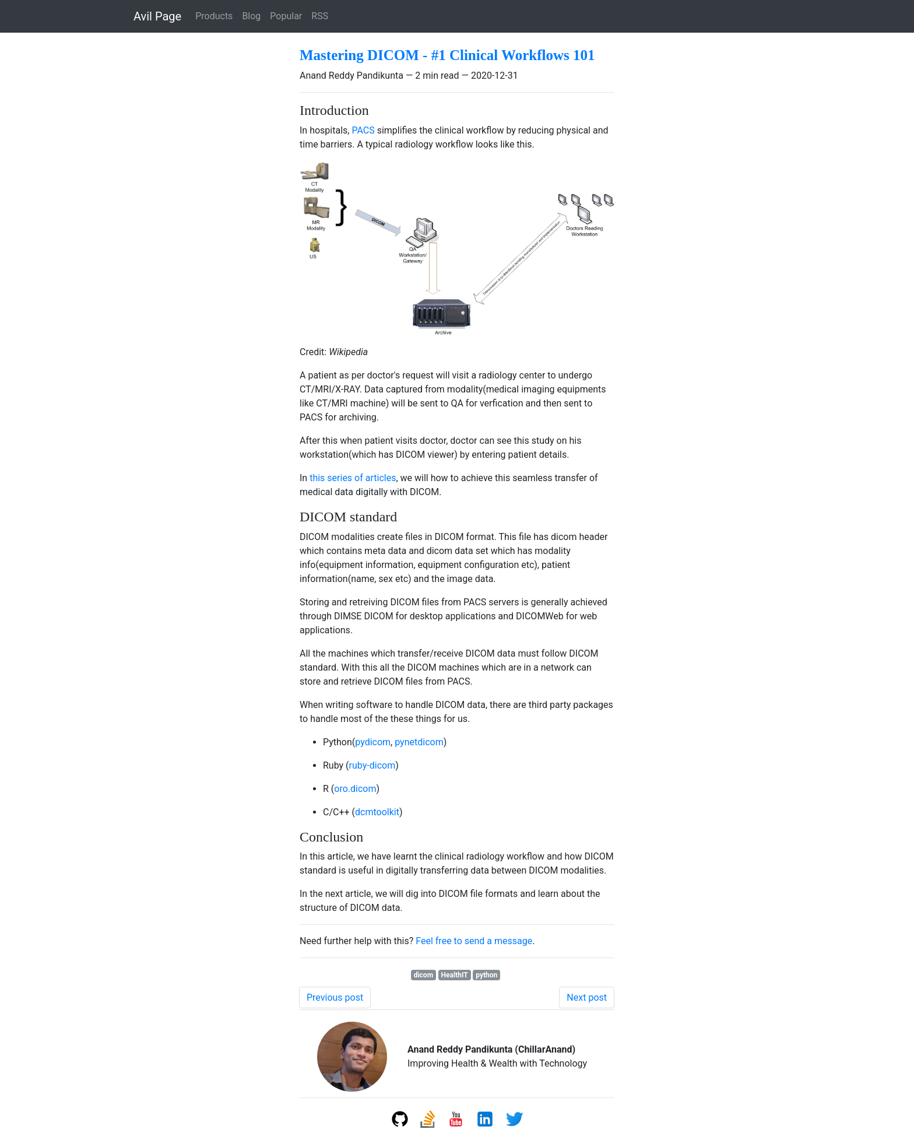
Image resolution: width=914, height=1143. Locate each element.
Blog (251, 16)
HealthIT (454, 975)
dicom (423, 975)
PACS (362, 130)
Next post (587, 997)
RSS (319, 16)
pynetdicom (419, 742)
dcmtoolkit (377, 812)
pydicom (373, 742)
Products (214, 16)
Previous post (335, 997)
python (486, 975)
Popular (286, 16)
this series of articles (353, 477)
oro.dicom (355, 788)
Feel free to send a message (474, 940)
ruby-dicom (372, 765)
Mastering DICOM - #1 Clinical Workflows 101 (447, 55)
